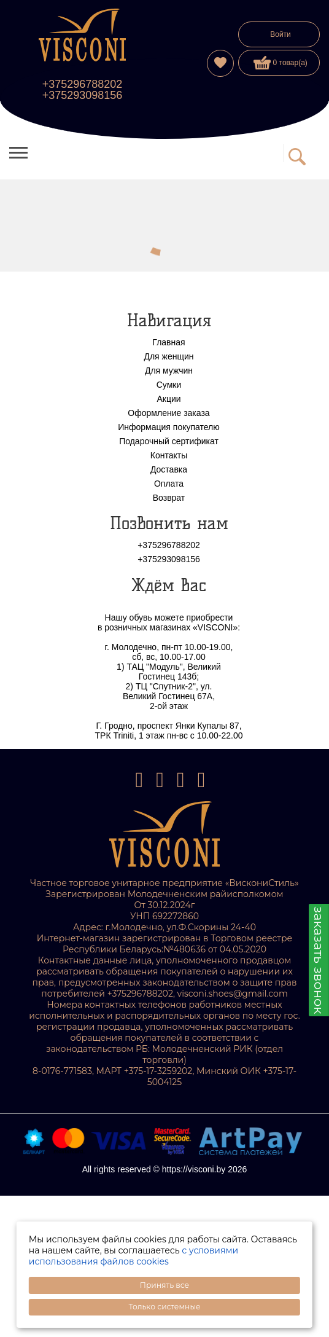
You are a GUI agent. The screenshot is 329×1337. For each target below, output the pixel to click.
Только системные (164, 1306)
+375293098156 (82, 95)
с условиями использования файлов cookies (133, 1256)
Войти (280, 34)
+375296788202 (82, 84)
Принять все (164, 1285)
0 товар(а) (281, 62)
